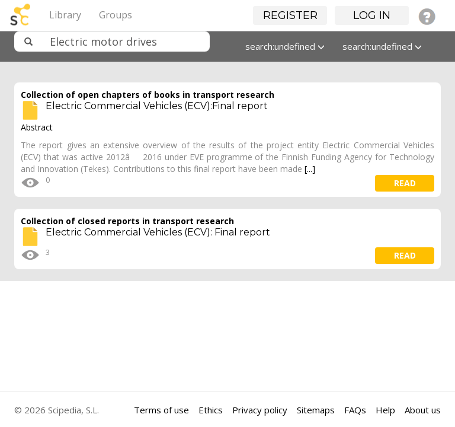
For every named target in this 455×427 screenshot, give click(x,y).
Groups (115, 14)
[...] (310, 168)
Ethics (210, 410)
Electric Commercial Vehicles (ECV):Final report (157, 105)
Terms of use (161, 410)
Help (385, 410)
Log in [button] (371, 15)
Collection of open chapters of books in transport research (147, 94)
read (405, 183)
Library (65, 14)
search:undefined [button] (285, 46)
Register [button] (290, 15)
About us (423, 410)
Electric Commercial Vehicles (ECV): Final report (158, 232)
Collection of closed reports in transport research (127, 221)
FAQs (355, 410)
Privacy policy (259, 410)
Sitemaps (316, 410)
